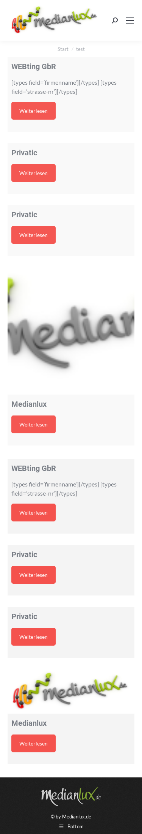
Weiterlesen (33, 110)
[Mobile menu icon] (129, 20)
